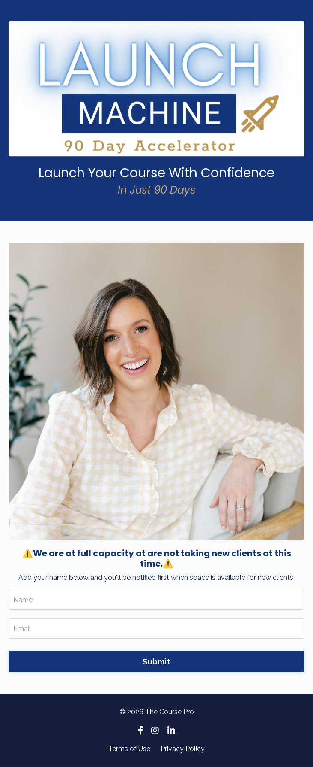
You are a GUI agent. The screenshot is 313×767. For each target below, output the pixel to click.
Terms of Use (129, 749)
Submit (156, 661)
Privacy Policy (183, 749)
